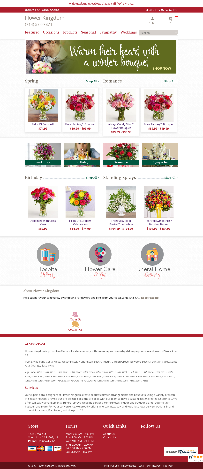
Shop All (93, 81)
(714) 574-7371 (38, 24)
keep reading (150, 297)
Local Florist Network (149, 465)
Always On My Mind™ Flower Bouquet (121, 126)
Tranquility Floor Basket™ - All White (121, 222)
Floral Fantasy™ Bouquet (80, 124)
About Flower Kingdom (41, 291)
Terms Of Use (111, 465)
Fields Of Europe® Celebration (80, 222)
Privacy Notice (128, 465)
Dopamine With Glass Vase (43, 222)
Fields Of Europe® (43, 124)
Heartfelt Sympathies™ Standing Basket (159, 222)
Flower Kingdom (44, 17)
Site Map (168, 465)
